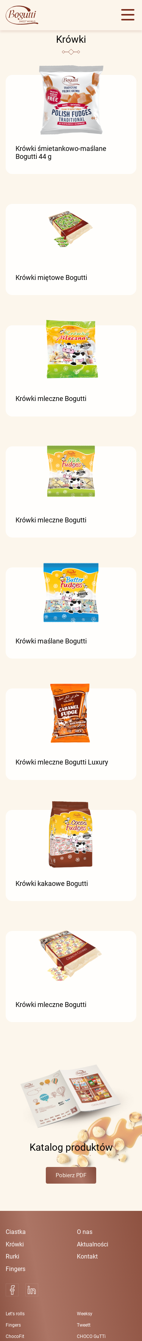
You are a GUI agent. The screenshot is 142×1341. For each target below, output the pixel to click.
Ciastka (16, 1231)
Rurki (12, 1256)
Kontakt (87, 1256)
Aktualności (92, 1244)
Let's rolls (15, 1313)
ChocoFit (15, 1336)
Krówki (15, 1244)
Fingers (15, 1269)
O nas (84, 1231)
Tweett (84, 1325)
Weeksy (84, 1313)
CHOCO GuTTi (91, 1336)
